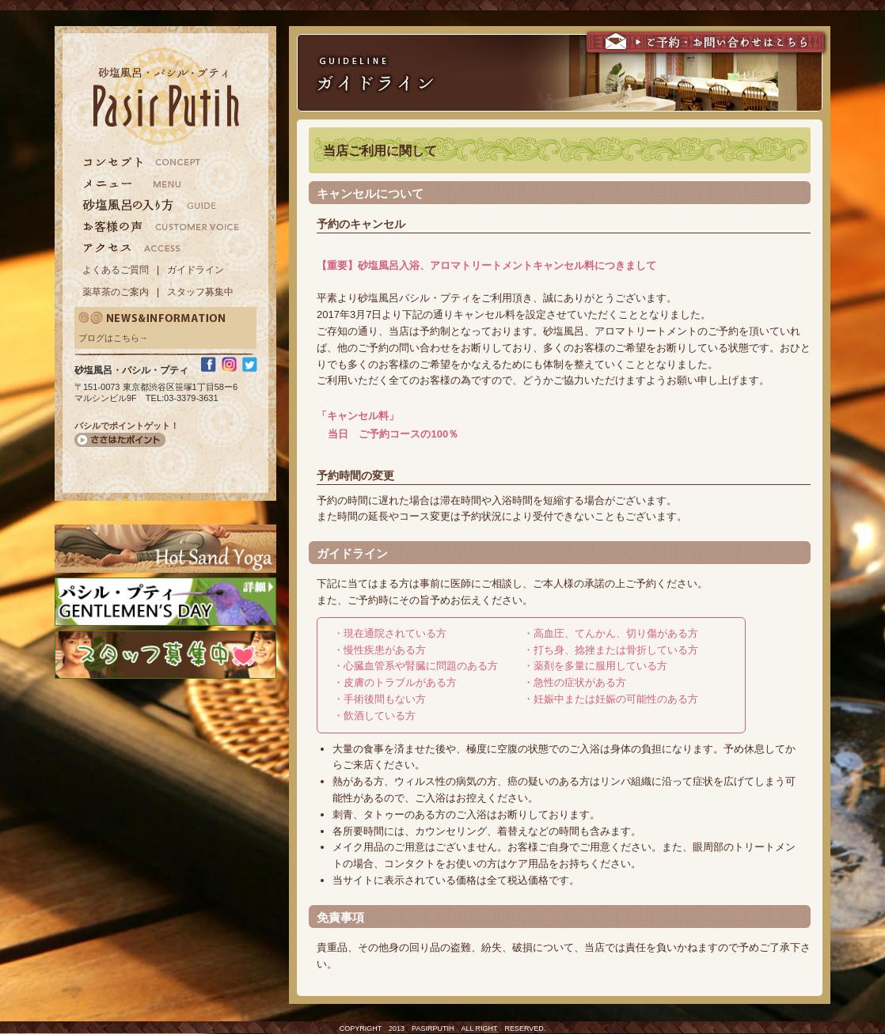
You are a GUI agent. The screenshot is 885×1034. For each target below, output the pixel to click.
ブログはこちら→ (113, 338)
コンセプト (160, 162)
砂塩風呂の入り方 (160, 205)
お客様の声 (160, 226)
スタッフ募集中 (200, 291)
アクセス (160, 247)
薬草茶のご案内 (115, 291)
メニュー (160, 183)
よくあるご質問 (115, 269)
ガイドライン (195, 269)
